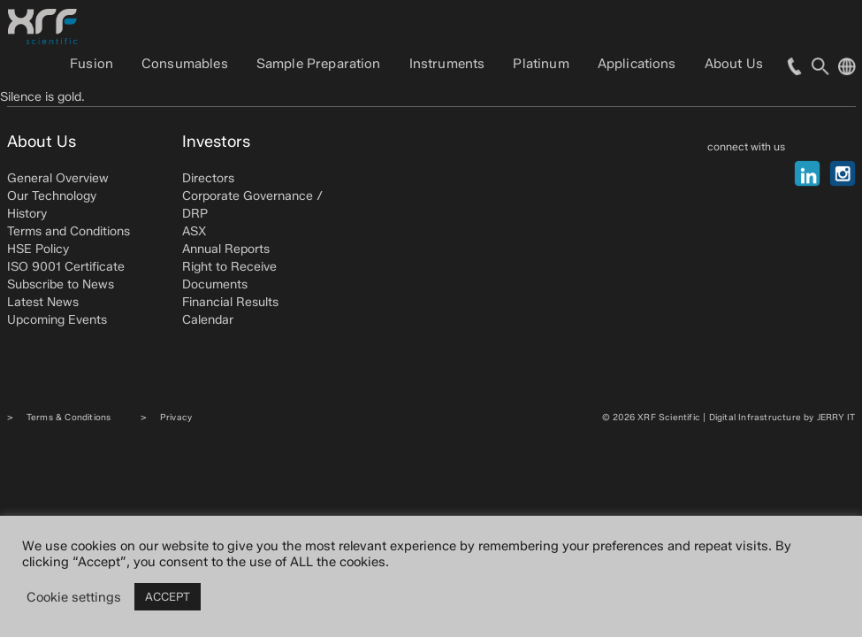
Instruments (447, 64)
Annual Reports (226, 249)
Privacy (176, 417)
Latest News (43, 302)
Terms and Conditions (68, 231)
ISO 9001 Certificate (66, 266)
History (27, 213)
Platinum (540, 64)
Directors (208, 178)
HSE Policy (38, 249)
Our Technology (51, 195)
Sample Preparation (318, 64)
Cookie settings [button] (74, 597)
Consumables (184, 64)
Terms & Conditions (69, 417)
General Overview (58, 178)
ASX (194, 231)
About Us (734, 64)
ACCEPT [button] (167, 596)
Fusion (91, 64)
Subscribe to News (60, 284)
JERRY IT (836, 417)
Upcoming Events (57, 319)
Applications (637, 64)
